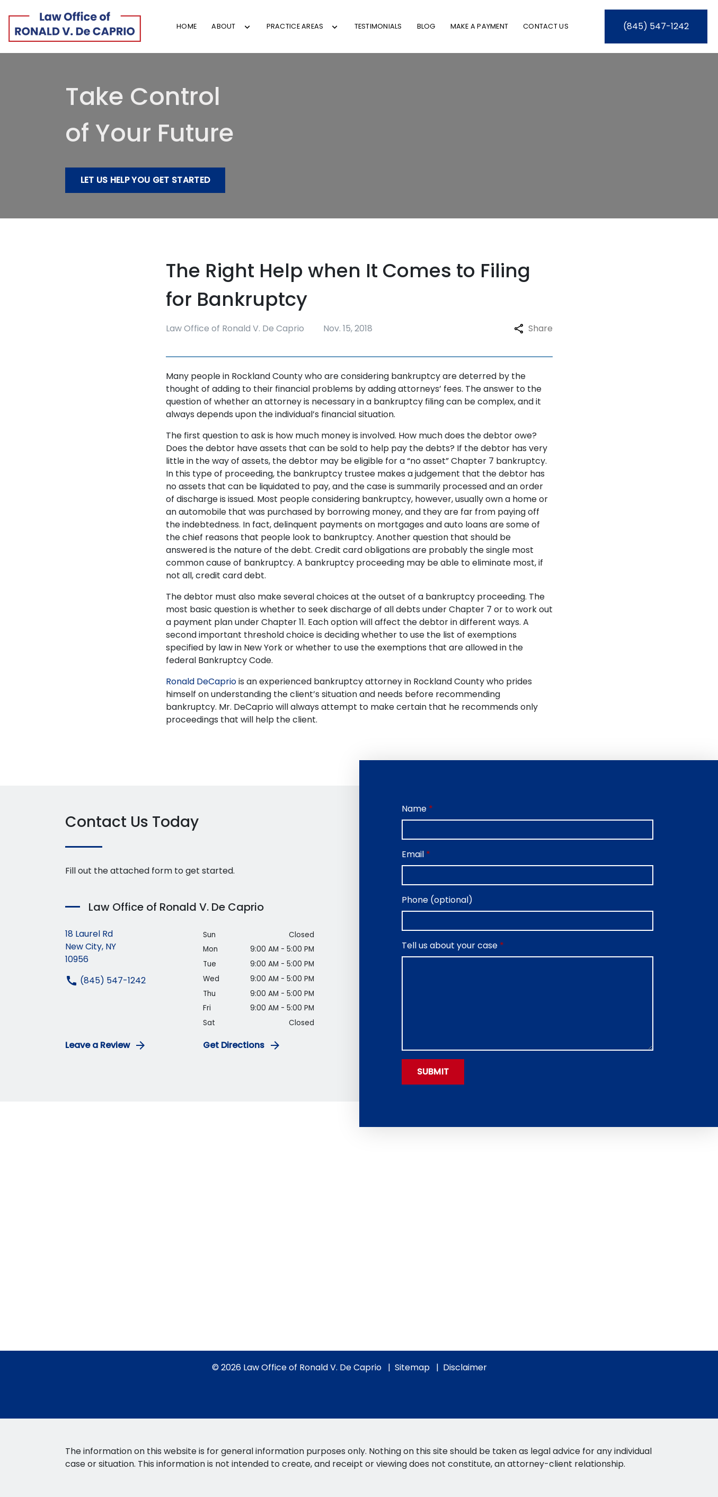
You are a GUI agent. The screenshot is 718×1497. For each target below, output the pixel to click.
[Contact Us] (546, 26)
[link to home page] (74, 26)
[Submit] (433, 1072)
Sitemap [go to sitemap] (412, 1367)
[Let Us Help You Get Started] (145, 180)
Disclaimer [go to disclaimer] (465, 1367)
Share (533, 328)
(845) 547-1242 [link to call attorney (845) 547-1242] (105, 980)
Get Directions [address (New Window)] (242, 1045)
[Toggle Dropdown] (247, 27)
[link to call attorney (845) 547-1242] (656, 26)
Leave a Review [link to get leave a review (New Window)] (106, 1045)
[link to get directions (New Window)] (126, 947)
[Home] (186, 26)
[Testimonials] (378, 26)
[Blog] (426, 26)
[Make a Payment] (479, 26)
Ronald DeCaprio (201, 681)
